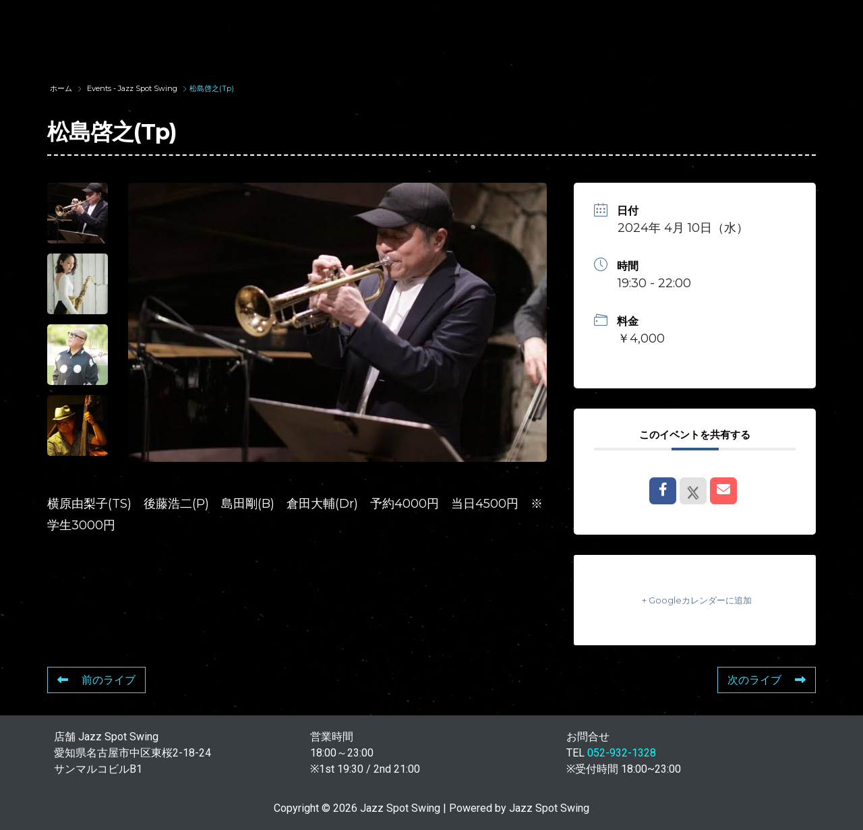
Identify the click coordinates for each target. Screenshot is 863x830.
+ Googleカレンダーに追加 (695, 599)
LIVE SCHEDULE (601, 18)
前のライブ (96, 680)
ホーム (62, 88)
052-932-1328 (621, 752)
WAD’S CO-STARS (473, 18)
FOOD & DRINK (720, 18)
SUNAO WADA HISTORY (326, 18)
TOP (213, 18)
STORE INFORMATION (256, 42)
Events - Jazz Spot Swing (132, 88)
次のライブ (766, 680)
